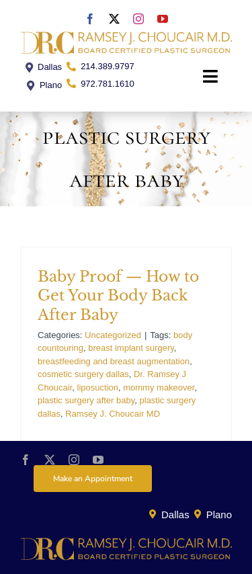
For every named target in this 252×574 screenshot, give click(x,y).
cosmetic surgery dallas (83, 374)
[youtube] (162, 18)
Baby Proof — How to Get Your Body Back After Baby (118, 296)
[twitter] (114, 18)
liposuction (97, 387)
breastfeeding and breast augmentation (114, 361)
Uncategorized (113, 335)
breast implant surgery (131, 348)
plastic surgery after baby (86, 400)
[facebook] (90, 18)
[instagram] (138, 18)
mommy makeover (158, 387)
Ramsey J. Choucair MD (112, 414)
